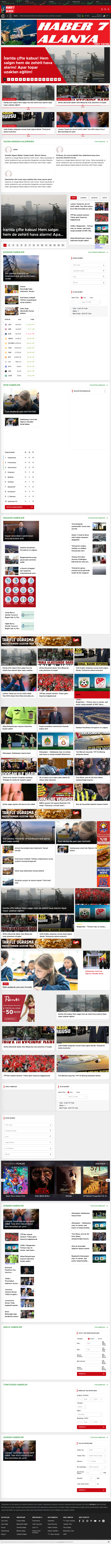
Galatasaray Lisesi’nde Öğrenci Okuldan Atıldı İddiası (94, 972)
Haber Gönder (52, 1527)
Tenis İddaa (67, 1527)
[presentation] (7, 16)
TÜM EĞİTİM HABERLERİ (99, 385)
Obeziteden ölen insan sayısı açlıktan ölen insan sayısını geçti (28, 179)
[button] (4, 79)
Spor (73, 197)
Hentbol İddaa (21, 1527)
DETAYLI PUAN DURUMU (20, 507)
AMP (65, 1534)
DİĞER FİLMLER (101, 1163)
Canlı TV (35, 1527)
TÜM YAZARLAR (101, 141)
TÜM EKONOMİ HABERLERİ (98, 518)
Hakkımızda (5, 1531)
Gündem (83, 197)
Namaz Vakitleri (53, 1531)
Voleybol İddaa (21, 1534)
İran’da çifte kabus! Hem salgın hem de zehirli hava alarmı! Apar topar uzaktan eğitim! (46, 16)
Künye (3, 1527)
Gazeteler (51, 1521)
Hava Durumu (52, 1524)
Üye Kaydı (4, 1524)
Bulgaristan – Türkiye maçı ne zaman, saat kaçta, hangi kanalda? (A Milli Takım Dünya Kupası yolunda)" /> (92, 690)
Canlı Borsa (36, 1521)
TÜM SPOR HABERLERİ (99, 1206)
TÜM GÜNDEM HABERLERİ (98, 252)
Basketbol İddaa (22, 1524)
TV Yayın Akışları (54, 1534)
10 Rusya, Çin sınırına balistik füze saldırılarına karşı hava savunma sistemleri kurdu (78, 157)
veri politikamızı (60, 1542)
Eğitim (104, 197)
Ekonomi (94, 197)
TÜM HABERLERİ (101, 1327)
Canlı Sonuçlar (37, 1524)
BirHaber (93, 1504)
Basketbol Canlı (68, 1531)
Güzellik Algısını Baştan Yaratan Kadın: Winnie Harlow (25, 155)
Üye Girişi (4, 1521)
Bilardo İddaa (21, 1531)
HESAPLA (91, 1374)
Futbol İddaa (21, 1521)
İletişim (3, 1534)
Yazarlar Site (67, 1524)
